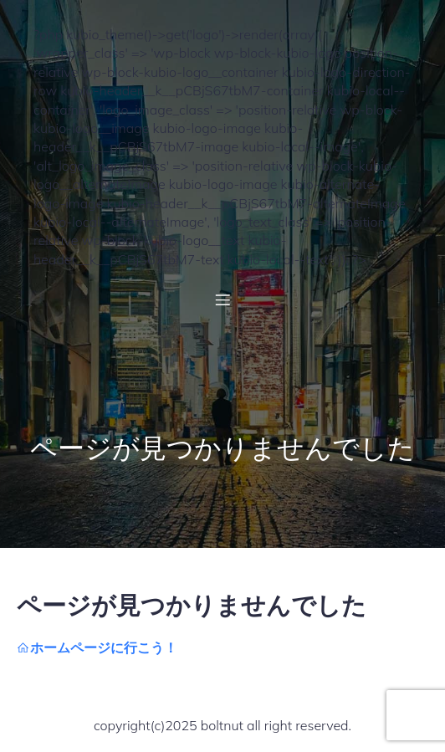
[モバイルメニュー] (222, 299)
